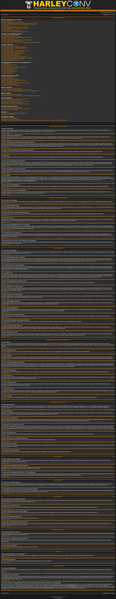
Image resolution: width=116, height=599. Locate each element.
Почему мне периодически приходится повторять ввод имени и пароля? (19, 23)
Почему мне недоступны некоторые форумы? (12, 53)
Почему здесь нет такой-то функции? (10, 119)
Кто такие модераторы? (7, 78)
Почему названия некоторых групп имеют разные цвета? (15, 82)
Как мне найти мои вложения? (8, 114)
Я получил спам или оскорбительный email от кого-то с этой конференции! (20, 91)
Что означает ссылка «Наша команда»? (11, 85)
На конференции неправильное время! (11, 36)
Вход (62, 10)
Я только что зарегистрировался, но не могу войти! (14, 26)
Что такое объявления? (7, 69)
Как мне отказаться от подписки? (9, 109)
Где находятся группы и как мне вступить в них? (13, 80)
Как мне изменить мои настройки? (10, 35)
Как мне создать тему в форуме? (9, 45)
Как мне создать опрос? (7, 49)
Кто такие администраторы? (8, 76)
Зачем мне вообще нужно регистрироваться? (12, 22)
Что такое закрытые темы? (8, 72)
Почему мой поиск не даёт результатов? (11, 100)
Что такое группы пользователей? (9, 79)
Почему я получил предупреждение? (10, 55)
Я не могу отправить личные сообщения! (11, 88)
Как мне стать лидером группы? (9, 81)
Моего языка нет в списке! (7, 38)
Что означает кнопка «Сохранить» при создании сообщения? (16, 57)
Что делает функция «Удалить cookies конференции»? (15, 31)
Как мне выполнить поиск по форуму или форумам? (14, 99)
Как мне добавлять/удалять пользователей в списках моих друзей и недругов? (21, 95)
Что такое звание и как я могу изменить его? (12, 41)
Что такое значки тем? (7, 73)
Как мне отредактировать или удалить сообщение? (14, 47)
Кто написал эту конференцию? (9, 117)
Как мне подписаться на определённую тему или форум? (15, 108)
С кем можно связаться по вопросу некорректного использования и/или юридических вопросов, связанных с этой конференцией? (34, 120)
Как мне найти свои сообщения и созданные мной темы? (15, 103)
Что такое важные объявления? (9, 68)
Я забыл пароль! (5, 25)
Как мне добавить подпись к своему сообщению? (13, 48)
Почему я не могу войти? (7, 20)
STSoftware (58, 597)
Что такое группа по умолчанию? (9, 84)
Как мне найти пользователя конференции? (12, 102)
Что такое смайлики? (6, 66)
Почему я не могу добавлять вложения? (11, 54)
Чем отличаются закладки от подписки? (11, 107)
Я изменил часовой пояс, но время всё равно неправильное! (16, 37)
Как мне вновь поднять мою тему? (10, 60)
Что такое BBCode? (6, 63)
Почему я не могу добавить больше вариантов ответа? (15, 50)
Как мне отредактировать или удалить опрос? (12, 51)
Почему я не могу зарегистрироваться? (11, 30)
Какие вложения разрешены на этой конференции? (14, 113)
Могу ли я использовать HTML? (9, 64)
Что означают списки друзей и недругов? (11, 94)
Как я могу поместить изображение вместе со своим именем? (16, 40)
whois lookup (80, 584)
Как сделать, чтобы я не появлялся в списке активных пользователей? (19, 24)
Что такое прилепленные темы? (9, 70)
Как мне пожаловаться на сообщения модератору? (14, 56)
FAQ (59, 10)
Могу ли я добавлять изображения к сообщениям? (14, 67)
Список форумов (5, 14)
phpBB (54, 596)
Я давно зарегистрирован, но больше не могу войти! (14, 28)
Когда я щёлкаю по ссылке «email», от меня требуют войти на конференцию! (20, 42)
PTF (62, 597)
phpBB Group (39, 569)
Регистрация (55, 10)
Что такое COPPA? (6, 29)
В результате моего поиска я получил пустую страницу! (15, 101)
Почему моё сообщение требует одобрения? (12, 59)
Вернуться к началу (5, 132)
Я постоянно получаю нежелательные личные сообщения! (16, 89)
